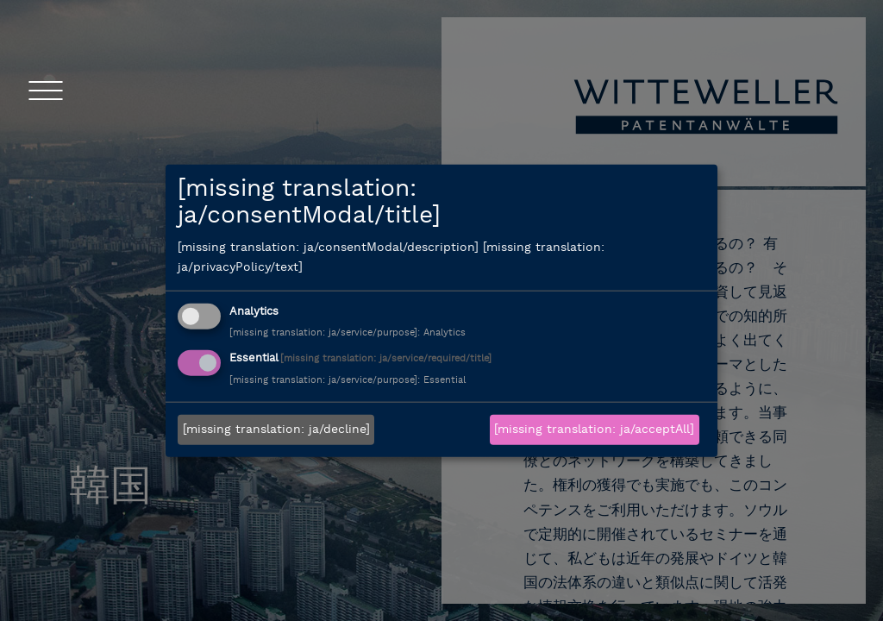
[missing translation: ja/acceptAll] (594, 430)
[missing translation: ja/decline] (276, 430)
